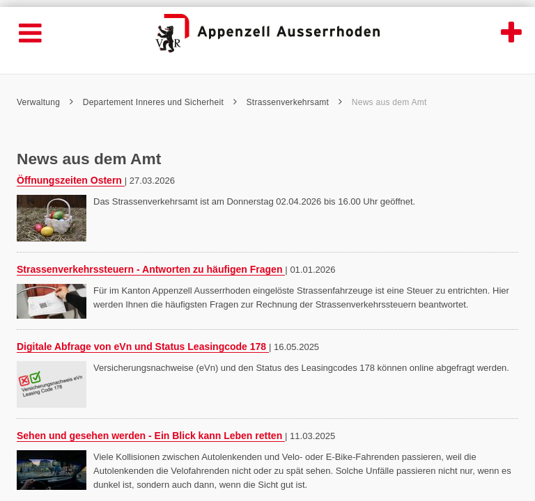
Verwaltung (45, 102)
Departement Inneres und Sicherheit (160, 102)
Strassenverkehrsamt (295, 102)
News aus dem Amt (389, 102)
